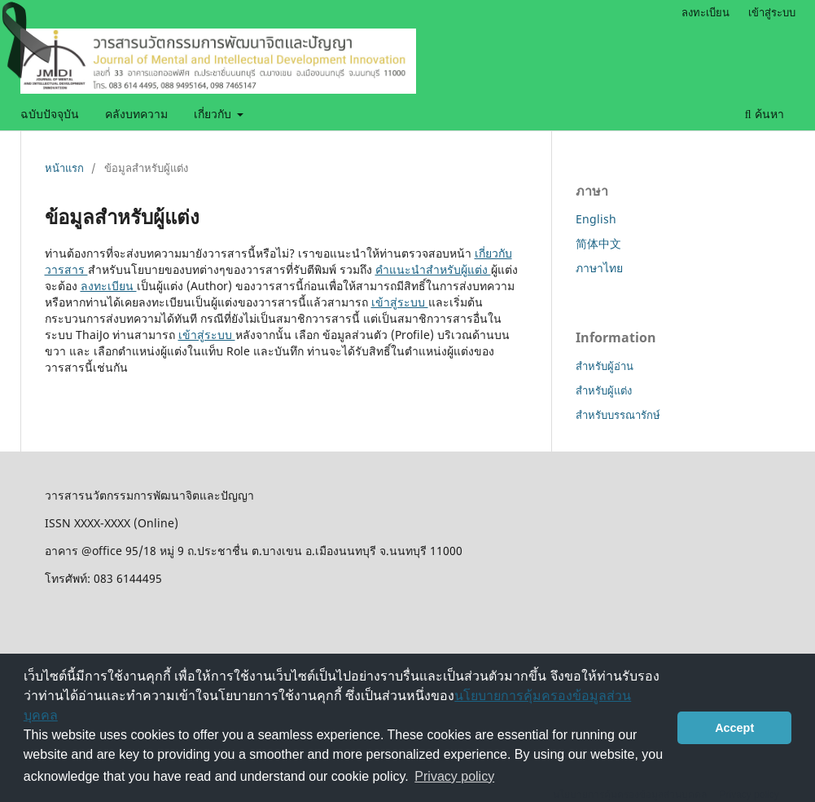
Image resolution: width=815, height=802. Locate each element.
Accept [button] (734, 727)
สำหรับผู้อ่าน (604, 366)
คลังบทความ (136, 113)
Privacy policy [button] (454, 776)
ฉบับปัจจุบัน (49, 113)
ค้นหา (764, 113)
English (596, 219)
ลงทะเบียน (705, 12)
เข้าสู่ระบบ (771, 12)
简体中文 (598, 243)
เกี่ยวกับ (214, 113)
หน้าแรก (64, 168)
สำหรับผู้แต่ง (604, 390)
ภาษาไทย (599, 267)
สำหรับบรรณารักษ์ (618, 415)
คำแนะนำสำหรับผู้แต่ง (433, 269)
